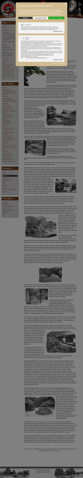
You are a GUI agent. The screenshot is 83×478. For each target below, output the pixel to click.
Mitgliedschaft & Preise (8, 116)
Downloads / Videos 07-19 (9, 145)
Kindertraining (6, 118)
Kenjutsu (5, 177)
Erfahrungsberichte (7, 107)
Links (4, 214)
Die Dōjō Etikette (6, 47)
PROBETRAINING (7, 122)
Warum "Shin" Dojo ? (7, 157)
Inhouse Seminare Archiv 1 (9, 139)
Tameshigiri (5, 185)
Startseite (5, 26)
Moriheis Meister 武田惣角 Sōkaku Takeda (9, 39)
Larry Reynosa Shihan (8, 49)
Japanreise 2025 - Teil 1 (8, 72)
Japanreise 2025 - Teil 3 (8, 76)
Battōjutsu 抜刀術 (7, 179)
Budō (4, 43)
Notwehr (5, 191)
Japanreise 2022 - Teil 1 (8, 69)
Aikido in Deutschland (8, 53)
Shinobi (5, 175)
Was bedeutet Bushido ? (8, 155)
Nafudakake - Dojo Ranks (9, 109)
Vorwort (4, 28)
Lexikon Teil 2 (6, 59)
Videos (4, 63)
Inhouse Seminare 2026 (8, 137)
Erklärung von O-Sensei (8, 36)
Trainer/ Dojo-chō (7, 89)
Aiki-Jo (4, 183)
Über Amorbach (6, 153)
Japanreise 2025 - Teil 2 (8, 74)
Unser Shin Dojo (6, 105)
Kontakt (4, 208)
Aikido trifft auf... (6, 32)
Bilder (4, 149)
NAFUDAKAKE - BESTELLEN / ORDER (10, 112)
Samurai (5, 174)
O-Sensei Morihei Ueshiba (9, 34)
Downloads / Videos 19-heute (9, 147)
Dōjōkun (5, 51)
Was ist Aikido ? (6, 30)
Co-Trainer (5, 96)
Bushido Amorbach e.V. (8, 159)
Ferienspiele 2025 (7, 130)
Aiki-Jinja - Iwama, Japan (8, 41)
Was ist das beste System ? (9, 189)
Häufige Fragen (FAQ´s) (8, 210)
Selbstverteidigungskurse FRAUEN (8, 133)
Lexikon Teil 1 (6, 57)
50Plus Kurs (5, 124)
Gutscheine (5, 126)
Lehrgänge (5, 141)
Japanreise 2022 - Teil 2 (8, 70)
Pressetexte (5, 151)
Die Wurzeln (5, 61)
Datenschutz (5, 204)
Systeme (5, 187)
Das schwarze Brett (7, 135)
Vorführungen (6, 143)
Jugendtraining (6, 120)
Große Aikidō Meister (7, 65)
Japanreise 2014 (6, 67)
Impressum (5, 202)
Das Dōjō (5, 45)
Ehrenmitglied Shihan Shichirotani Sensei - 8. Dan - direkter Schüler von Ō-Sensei (10, 100)
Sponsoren (5, 212)
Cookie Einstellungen (7, 206)
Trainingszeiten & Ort (7, 114)
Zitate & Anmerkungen (8, 55)
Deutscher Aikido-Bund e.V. (9, 161)
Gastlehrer (5, 103)
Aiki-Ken (5, 181)
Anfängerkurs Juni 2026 (8, 128)
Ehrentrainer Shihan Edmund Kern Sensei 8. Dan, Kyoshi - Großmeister (9, 93)
